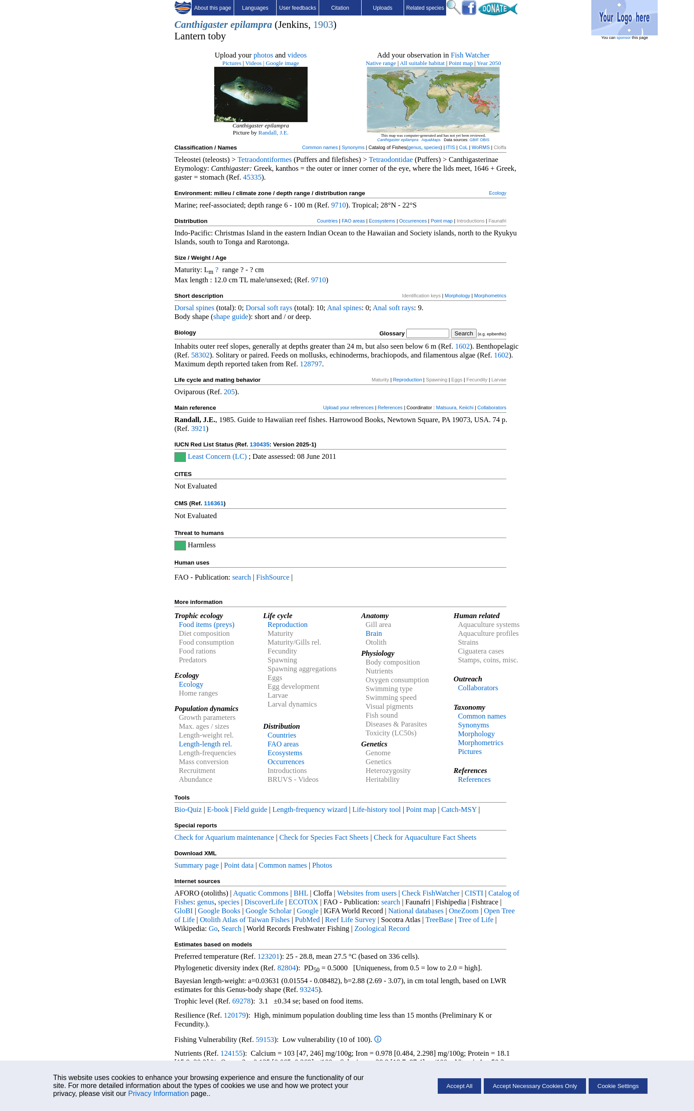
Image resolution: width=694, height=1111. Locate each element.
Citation (340, 8)
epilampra (251, 24)
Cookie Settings (618, 1086)
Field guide (250, 809)
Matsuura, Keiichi (454, 407)
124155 (231, 1053)
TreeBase (439, 919)
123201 (269, 956)
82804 (287, 968)
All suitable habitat (422, 63)
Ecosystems (382, 220)
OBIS (485, 140)
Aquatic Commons (260, 893)
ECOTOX (303, 902)
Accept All (460, 1086)
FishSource (272, 577)
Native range (381, 63)
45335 (252, 177)
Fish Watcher (470, 55)
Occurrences (413, 220)
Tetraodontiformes (265, 159)
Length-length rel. (205, 744)
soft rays (280, 308)
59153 (265, 1039)
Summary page (196, 865)
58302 (200, 355)
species (432, 147)
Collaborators (492, 407)
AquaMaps (430, 140)
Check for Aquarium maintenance (224, 837)
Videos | (254, 63)
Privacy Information (158, 1093)
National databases (415, 911)
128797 (311, 364)
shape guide (230, 316)
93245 (309, 989)
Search (231, 928)
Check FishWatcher (431, 893)
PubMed (307, 919)
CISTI (474, 893)
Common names (320, 147)
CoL (463, 147)
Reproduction (407, 379)
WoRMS (481, 147)
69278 (241, 1001)
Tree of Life (476, 919)
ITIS (450, 147)
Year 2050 (489, 63)
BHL (301, 893)
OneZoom (464, 911)
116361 (214, 503)
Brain (374, 633)
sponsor (624, 37)
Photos (322, 865)
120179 (235, 1015)
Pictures (231, 63)
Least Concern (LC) (217, 456)
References (390, 407)
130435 (259, 444)
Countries (327, 220)
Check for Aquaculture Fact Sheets (425, 837)
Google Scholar (269, 911)
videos (297, 55)
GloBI (183, 911)
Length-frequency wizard (309, 809)
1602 (462, 346)
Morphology (457, 295)
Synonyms (353, 147)
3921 (198, 428)
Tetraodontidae (391, 159)
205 (229, 392)
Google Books (219, 911)
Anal (334, 308)
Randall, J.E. (273, 132)
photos (263, 55)
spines (205, 308)
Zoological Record (382, 928)
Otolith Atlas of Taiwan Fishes (244, 919)
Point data (239, 865)
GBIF (474, 140)
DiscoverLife (263, 902)
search (241, 577)
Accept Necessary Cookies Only (535, 1086)
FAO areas (353, 220)
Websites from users (367, 893)
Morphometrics (490, 295)
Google (308, 911)
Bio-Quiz (188, 809)
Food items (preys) (207, 624)
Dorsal (184, 308)
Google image (282, 63)
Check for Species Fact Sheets (324, 837)
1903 (323, 24)
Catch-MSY (459, 809)
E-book (218, 809)
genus (414, 147)
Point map (461, 63)
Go (213, 928)
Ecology (497, 193)
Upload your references (348, 407)
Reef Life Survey (350, 919)
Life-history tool (376, 809)
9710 (338, 205)
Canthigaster (201, 24)
